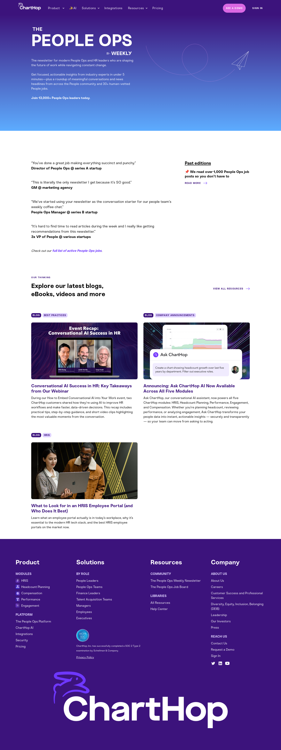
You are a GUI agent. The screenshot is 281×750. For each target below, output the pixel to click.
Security (22, 640)
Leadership (219, 615)
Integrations (113, 8)
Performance (30, 599)
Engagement (30, 605)
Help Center (159, 609)
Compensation (31, 593)
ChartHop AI (24, 628)
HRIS (24, 581)
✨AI (72, 8)
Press (215, 627)
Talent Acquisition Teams (94, 599)
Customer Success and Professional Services (237, 595)
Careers (217, 587)
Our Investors (221, 621)
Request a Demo (222, 649)
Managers (83, 605)
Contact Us (219, 643)
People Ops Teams (89, 587)
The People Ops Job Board (169, 587)
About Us (217, 581)
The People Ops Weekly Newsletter (175, 581)
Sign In (216, 656)
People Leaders (87, 581)
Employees (84, 612)
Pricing (157, 8)
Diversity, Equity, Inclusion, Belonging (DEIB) (237, 606)
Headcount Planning (35, 587)
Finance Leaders (88, 593)
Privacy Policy (85, 657)
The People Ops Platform (33, 621)
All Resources (160, 603)
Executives (84, 618)
